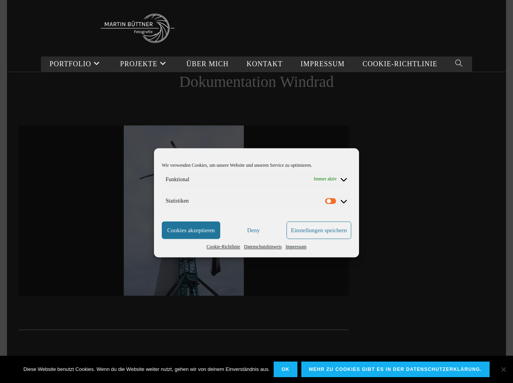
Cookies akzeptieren (191, 242)
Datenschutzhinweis (263, 258)
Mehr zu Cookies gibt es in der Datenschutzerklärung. (395, 369)
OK (285, 369)
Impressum (296, 258)
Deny (253, 242)
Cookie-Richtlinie (223, 258)
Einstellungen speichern (319, 242)
